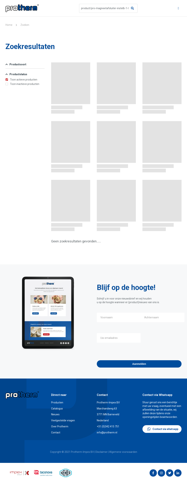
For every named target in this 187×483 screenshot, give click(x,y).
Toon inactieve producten (22, 84)
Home (8, 24)
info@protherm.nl (107, 432)
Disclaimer (102, 451)
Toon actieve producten (21, 79)
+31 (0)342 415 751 (108, 426)
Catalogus (57, 408)
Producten (57, 402)
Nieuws (55, 414)
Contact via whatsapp (162, 429)
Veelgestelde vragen (63, 420)
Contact (55, 432)
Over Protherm (59, 426)
